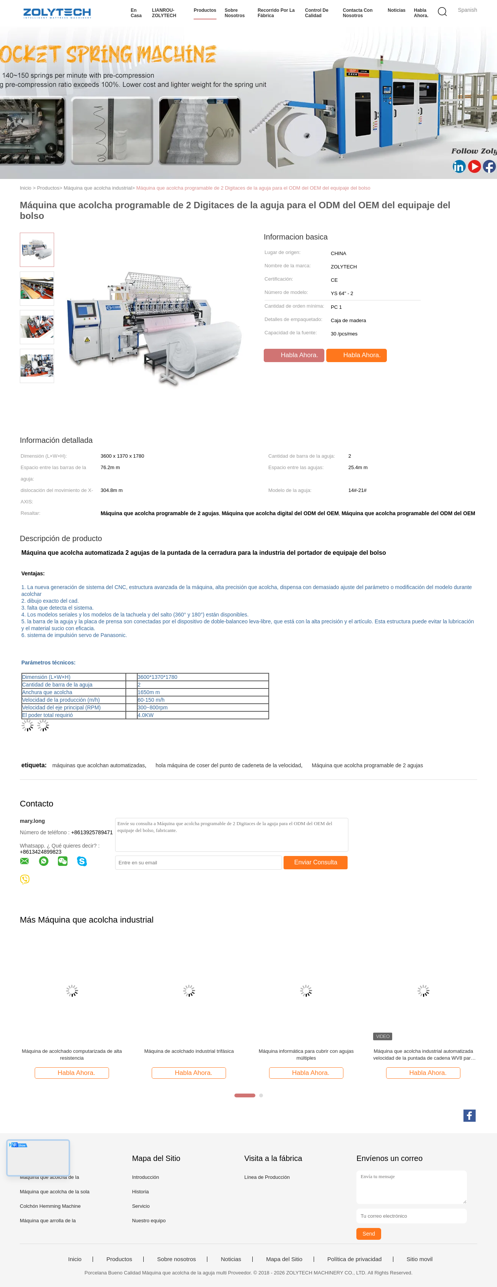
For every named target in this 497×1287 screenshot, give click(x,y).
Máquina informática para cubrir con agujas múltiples (306, 1054)
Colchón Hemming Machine (50, 1206)
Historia (140, 1191)
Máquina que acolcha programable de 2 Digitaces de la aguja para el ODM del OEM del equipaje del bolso (253, 188)
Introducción (145, 1177)
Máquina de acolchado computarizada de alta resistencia (72, 1054)
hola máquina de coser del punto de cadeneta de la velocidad (228, 765)
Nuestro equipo (148, 1220)
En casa (136, 13)
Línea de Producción (267, 1177)
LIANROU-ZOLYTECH (164, 13)
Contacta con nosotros (358, 13)
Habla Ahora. (421, 13)
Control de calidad (316, 13)
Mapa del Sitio (284, 1259)
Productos (205, 10)
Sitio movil (420, 1259)
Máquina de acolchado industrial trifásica (189, 1051)
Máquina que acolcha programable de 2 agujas (367, 765)
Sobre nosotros (235, 13)
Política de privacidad (354, 1259)
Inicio (75, 1259)
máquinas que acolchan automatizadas (98, 765)
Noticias (397, 10)
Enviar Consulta (315, 862)
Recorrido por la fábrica (276, 13)
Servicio (140, 1206)
